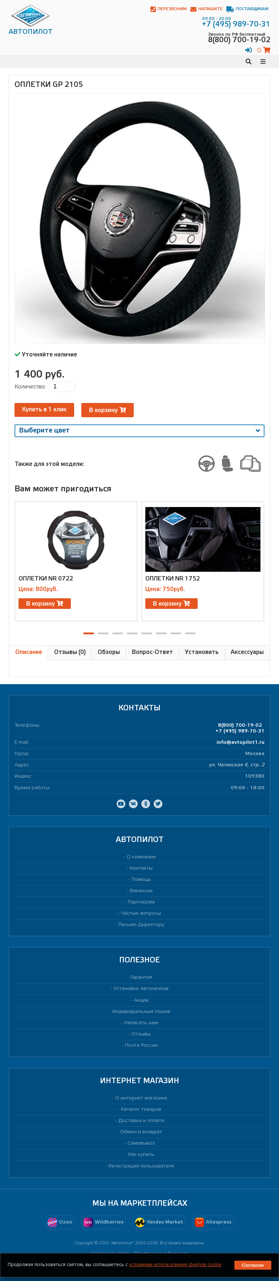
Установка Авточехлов (141, 988)
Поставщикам (247, 9)
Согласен (253, 1265)
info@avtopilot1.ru (240, 742)
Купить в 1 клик (44, 409)
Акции (141, 1000)
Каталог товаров (141, 1109)
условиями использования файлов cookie (175, 1265)
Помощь (141, 879)
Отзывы (141, 1034)
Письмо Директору (141, 924)
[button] (88, 633)
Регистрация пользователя (141, 1166)
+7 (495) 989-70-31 (239, 731)
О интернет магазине (141, 1098)
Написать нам (141, 1023)
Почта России (141, 1045)
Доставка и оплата (141, 1120)
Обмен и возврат (141, 1132)
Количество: (30, 387)
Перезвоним (168, 9)
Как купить (141, 1154)
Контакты (141, 868)
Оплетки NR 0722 (46, 579)
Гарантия (141, 977)
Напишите (206, 9)
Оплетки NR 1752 (172, 579)
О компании (141, 857)
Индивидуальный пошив (141, 1011)
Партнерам (141, 902)
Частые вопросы (141, 913)
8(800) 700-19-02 (240, 725)
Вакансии (141, 891)
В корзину (107, 410)
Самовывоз (141, 1143)
